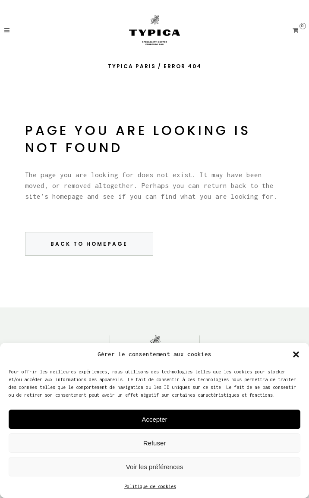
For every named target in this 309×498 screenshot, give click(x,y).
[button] (296, 354)
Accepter (154, 419)
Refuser (154, 443)
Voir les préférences (154, 466)
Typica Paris (132, 66)
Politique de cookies (150, 486)
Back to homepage (89, 243)
